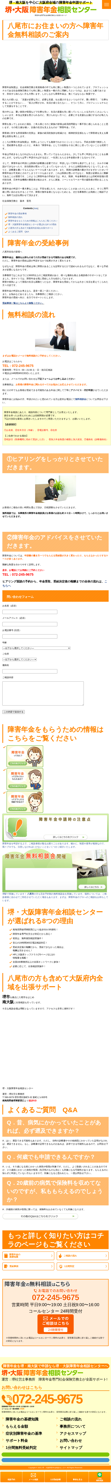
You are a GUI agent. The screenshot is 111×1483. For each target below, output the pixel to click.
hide (36, 208)
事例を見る (77, 1479)
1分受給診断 (55, 1479)
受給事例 (13, 1266)
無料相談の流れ (15, 217)
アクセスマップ (73, 1433)
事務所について (73, 1426)
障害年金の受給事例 (17, 213)
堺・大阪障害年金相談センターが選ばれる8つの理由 (32, 224)
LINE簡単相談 (99, 1479)
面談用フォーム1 (8, 1454)
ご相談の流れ (70, 1255)
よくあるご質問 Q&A (18, 231)
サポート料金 (17, 1441)
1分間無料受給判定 (21, 1448)
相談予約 (11, 1479)
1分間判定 (69, 1266)
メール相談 (33, 1479)
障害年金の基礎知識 (14, 1255)
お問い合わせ (71, 1441)
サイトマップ (71, 1448)
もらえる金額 (17, 1426)
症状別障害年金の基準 (24, 1433)
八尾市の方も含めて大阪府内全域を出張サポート (30, 228)
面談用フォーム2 (8, 1460)
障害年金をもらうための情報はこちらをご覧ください (32, 221)
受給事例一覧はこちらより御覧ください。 (23, 303)
